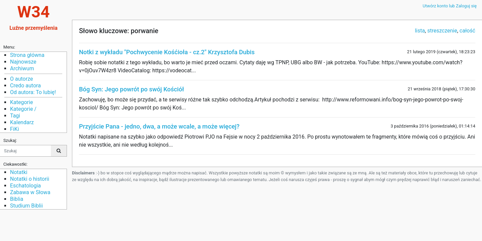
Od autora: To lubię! (33, 92)
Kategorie (21, 102)
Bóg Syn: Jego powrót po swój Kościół (131, 89)
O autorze (21, 79)
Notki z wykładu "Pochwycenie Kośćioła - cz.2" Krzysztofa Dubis (167, 52)
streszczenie (442, 30)
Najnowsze (23, 62)
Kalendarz (22, 122)
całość (467, 30)
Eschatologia (25, 185)
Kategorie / (23, 109)
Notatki (18, 172)
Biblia (16, 199)
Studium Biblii (26, 206)
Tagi (15, 115)
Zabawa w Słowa (30, 192)
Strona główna (27, 55)
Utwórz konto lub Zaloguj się (450, 5)
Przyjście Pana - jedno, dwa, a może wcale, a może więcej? (159, 126)
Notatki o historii (29, 179)
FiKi (14, 129)
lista (420, 30)
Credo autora (25, 85)
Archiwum (22, 68)
